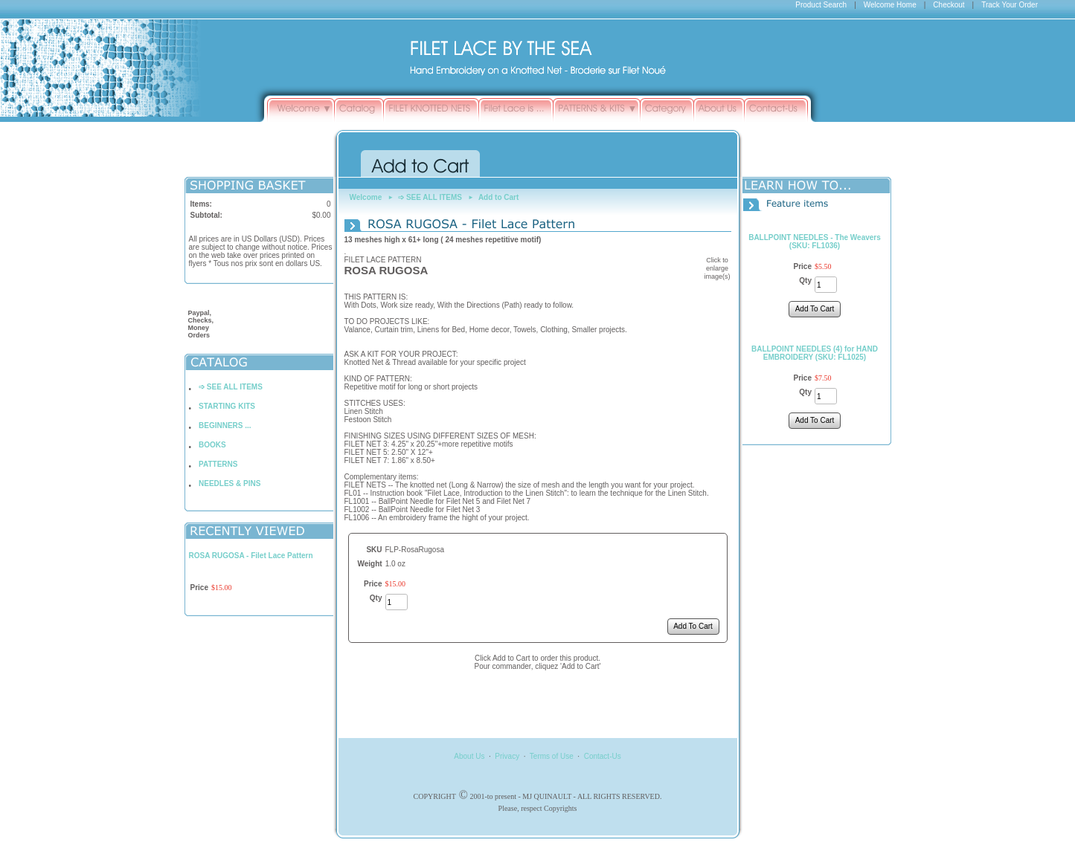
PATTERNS (218, 464)
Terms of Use (552, 756)
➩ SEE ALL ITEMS (231, 387)
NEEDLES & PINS (229, 483)
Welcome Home (890, 5)
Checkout (948, 5)
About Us (469, 756)
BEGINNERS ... (225, 425)
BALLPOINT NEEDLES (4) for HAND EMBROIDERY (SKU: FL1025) (814, 353)
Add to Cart (498, 197)
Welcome (366, 197)
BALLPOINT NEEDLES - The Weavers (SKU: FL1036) (814, 241)
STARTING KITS (227, 406)
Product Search (821, 5)
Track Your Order (1009, 5)
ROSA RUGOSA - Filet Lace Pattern (251, 555)
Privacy (507, 756)
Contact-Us (602, 756)
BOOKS (212, 445)
